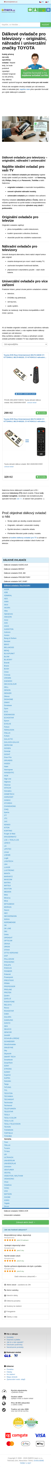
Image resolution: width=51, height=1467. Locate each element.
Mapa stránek (12, 1377)
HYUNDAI (8, 803)
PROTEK (7, 992)
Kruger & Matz (9, 834)
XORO (6, 1200)
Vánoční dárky (11, 1295)
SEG (6, 1026)
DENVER (7, 693)
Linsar (6, 852)
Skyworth (7, 1054)
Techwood (8, 1105)
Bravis (6, 666)
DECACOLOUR (10, 684)
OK (5, 925)
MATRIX (7, 883)
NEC (6, 913)
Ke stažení (11, 1374)
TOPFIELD (8, 1133)
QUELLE (7, 999)
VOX (6, 1191)
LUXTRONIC (9, 870)
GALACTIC (8, 739)
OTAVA (7, 950)
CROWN (7, 678)
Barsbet (7, 641)
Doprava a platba (13, 1340)
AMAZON (8, 617)
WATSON (8, 1194)
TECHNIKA (8, 1096)
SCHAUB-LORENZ (11, 1038)
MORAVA (7, 907)
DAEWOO (8, 681)
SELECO (7, 1029)
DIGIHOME (8, 699)
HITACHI (7, 788)
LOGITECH (8, 861)
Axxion (6, 635)
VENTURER (9, 1170)
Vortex (6, 1188)
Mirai (6, 901)
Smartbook (8, 1060)
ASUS (6, 626)
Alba (6, 611)
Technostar (8, 1103)
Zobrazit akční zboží (25, 1222)
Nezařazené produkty (15, 1347)
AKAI (6, 605)
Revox (6, 1008)
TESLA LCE (8, 1121)
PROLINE (8, 989)
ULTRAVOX (8, 1157)
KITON (7, 828)
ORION (7, 947)
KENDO (7, 825)
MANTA (7, 873)
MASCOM (8, 879)
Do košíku (41, 413)
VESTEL (7, 1173)
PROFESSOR (9, 986)
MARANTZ (8, 876)
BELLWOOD (9, 647)
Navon (6, 910)
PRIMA (7, 983)
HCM (6, 776)
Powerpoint (8, 977)
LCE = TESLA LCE (11, 840)
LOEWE (7, 855)
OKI (5, 931)
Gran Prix (8, 757)
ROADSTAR (9, 1011)
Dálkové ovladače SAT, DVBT (15, 581)
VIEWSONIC (9, 1179)
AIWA (6, 602)
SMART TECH (10, 1057)
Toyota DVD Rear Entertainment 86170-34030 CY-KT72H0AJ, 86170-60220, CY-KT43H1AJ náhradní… (25, 356)
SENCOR (8, 1032)
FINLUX (7, 733)
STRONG (8, 1069)
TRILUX (7, 1145)
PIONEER (8, 971)
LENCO (7, 843)
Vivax (6, 1182)
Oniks (6, 934)
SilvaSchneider (10, 1044)
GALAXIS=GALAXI (11, 742)
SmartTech (8, 1063)
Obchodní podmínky (14, 1345)
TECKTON (8, 1093)
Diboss (7, 696)
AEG (6, 599)
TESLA (7, 1115)
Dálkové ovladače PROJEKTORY (17, 577)
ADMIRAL (8, 595)
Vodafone (8, 1185)
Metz (6, 895)
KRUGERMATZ (10, 837)
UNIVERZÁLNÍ (10, 1163)
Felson (6, 727)
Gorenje (7, 751)
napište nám (25, 89)
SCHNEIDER (9, 1041)
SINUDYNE (8, 1047)
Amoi (6, 620)
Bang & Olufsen (10, 638)
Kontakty (10, 1337)
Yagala (7, 1203)
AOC (6, 623)
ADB (6, 592)
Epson (6, 721)
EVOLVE (7, 724)
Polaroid (7, 974)
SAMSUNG (8, 1020)
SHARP (7, 1035)
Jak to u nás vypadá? (15, 1342)
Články (9, 1372)
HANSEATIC (9, 773)
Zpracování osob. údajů (16, 1379)
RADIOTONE (9, 1002)
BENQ (6, 650)
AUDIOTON (8, 629)
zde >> (19, 499)
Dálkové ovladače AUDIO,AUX (16, 565)
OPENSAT (8, 938)
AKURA (7, 608)
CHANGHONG (10, 806)
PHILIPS (7, 965)
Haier (6, 766)
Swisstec (7, 1081)
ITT (5, 815)
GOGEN (7, 748)
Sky (5, 1050)
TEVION (7, 1127)
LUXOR (7, 867)
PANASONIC (9, 962)
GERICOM (8, 745)
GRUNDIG (8, 760)
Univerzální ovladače (12, 1215)
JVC (5, 821)
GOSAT (7, 754)
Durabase (8, 705)
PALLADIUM (9, 959)
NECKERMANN (10, 916)
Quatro (7, 996)
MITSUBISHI (9, 904)
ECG (6, 712)
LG (5, 846)
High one (7, 779)
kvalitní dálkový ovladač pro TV (23, 538)
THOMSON (8, 1130)
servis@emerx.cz (10, 2)
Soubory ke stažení (13, 1306)
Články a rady (10, 1316)
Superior (7, 1075)
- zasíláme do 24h (17, 1284)
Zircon (6, 1206)
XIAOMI (7, 1197)
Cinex (6, 672)
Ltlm (5, 864)
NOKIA (7, 919)
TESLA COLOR (10, 1118)
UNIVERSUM (9, 1160)
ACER (6, 589)
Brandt (6, 663)
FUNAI (6, 736)
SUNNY (7, 1072)
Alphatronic (8, 614)
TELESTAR (8, 1112)
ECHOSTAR (9, 718)
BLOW (6, 657)
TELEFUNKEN (10, 1109)
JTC (5, 818)
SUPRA (7, 1078)
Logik (6, 858)
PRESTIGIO (9, 980)
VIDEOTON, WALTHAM (13, 1176)
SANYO (7, 1023)
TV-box (7, 1151)
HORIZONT (8, 797)
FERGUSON (9, 730)
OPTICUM (8, 941)
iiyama (6, 812)
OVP (6, 956)
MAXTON (8, 889)
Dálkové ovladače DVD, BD (15, 573)
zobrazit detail (32, 402)
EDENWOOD (9, 715)
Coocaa (7, 675)
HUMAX (7, 800)
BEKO (6, 644)
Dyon (6, 708)
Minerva (7, 898)
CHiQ (6, 809)
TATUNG (7, 1087)
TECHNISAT (9, 1099)
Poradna (10, 1369)
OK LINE (7, 928)
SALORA (7, 1017)
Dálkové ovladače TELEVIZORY (17, 585)
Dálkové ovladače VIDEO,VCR (16, 1211)
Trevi (6, 1142)
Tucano (7, 1148)
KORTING (8, 831)
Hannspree (8, 770)
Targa (6, 1084)
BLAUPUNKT (9, 653)
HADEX (7, 763)
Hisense (7, 785)
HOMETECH (9, 794)
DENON (7, 690)
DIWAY (7, 702)
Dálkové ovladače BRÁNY (14, 569)
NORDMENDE (10, 922)
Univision (7, 1167)
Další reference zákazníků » (25, 1276)
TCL (5, 1090)
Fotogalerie (9, 1311)
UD (5, 1154)
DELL (6, 687)
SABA (6, 1014)
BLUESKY (8, 660)
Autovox (7, 632)
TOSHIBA (8, 1136)
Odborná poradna (12, 1301)
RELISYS (8, 1005)
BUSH (6, 669)
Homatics (7, 791)
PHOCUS (8, 968)
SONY (6, 1066)
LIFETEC (7, 849)
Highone (7, 782)
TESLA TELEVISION (12, 1124)
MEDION (7, 892)
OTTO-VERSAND (11, 953)
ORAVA (7, 944)
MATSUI (7, 886)
